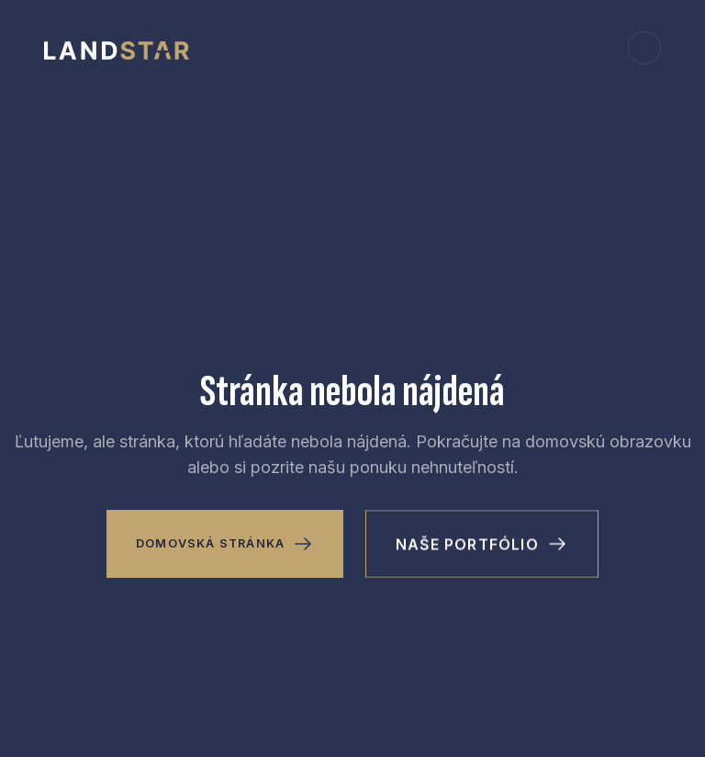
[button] (644, 47)
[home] (116, 48)
